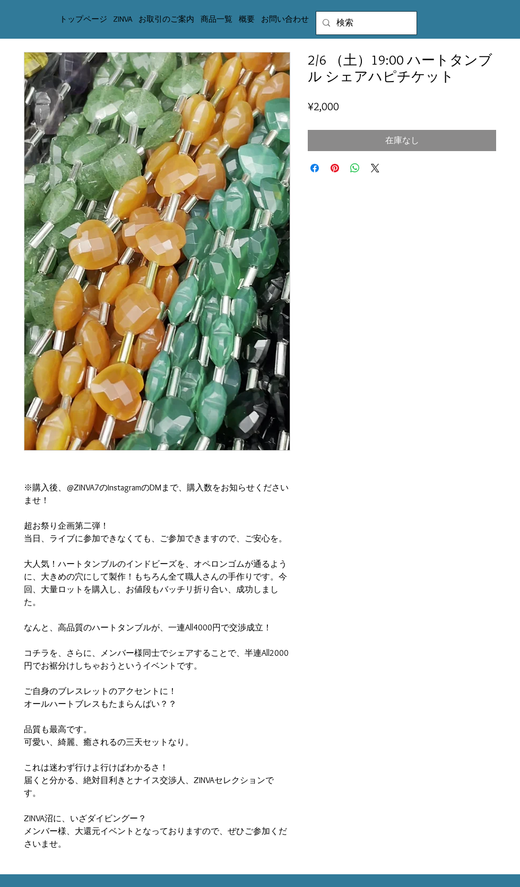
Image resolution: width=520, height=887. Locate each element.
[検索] (365, 23)
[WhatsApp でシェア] (355, 168)
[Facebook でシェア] (314, 168)
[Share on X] (375, 168)
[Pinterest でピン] (334, 168)
